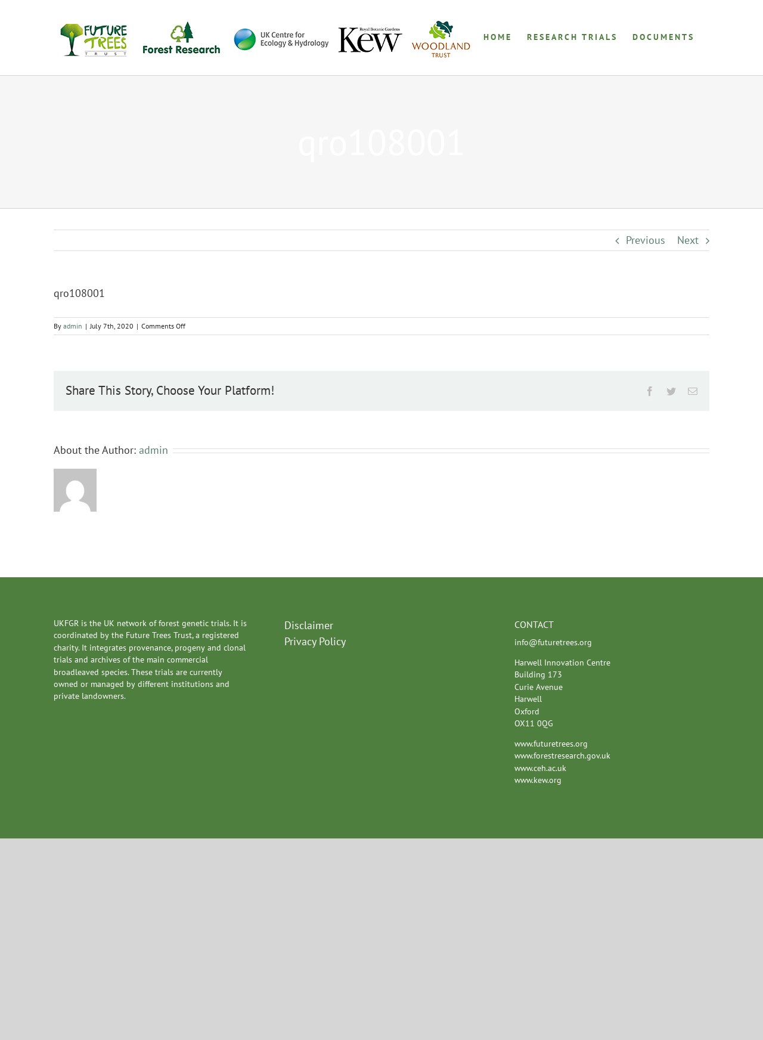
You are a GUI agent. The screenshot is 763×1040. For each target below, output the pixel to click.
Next (688, 240)
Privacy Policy (315, 641)
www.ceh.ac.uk (540, 768)
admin (72, 325)
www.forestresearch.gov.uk (562, 755)
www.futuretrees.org (551, 743)
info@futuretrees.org (553, 642)
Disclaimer (308, 625)
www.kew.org (538, 780)
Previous (645, 240)
